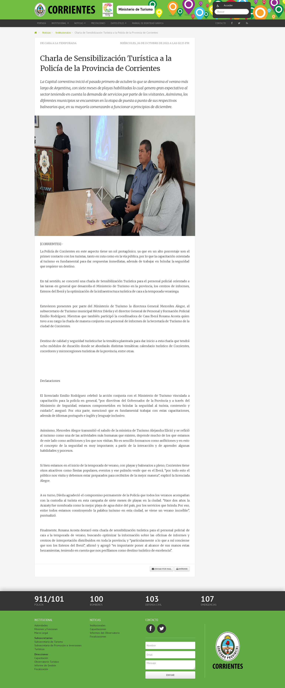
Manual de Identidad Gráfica (147, 23)
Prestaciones (98, 23)
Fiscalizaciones (98, 636)
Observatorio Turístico (46, 661)
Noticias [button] (80, 23)
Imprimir (182, 568)
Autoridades (41, 625)
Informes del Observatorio (105, 632)
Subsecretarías (43, 638)
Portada (41, 23)
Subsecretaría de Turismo (48, 641)
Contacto (220, 23)
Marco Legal (41, 632)
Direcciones (41, 654)
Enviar (170, 675)
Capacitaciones (98, 629)
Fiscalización (41, 669)
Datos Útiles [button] (119, 23)
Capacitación (41, 658)
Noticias (46, 32)
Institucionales (63, 32)
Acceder (228, 5)
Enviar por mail (161, 568)
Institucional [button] (60, 23)
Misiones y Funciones (46, 629)
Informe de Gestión (45, 665)
